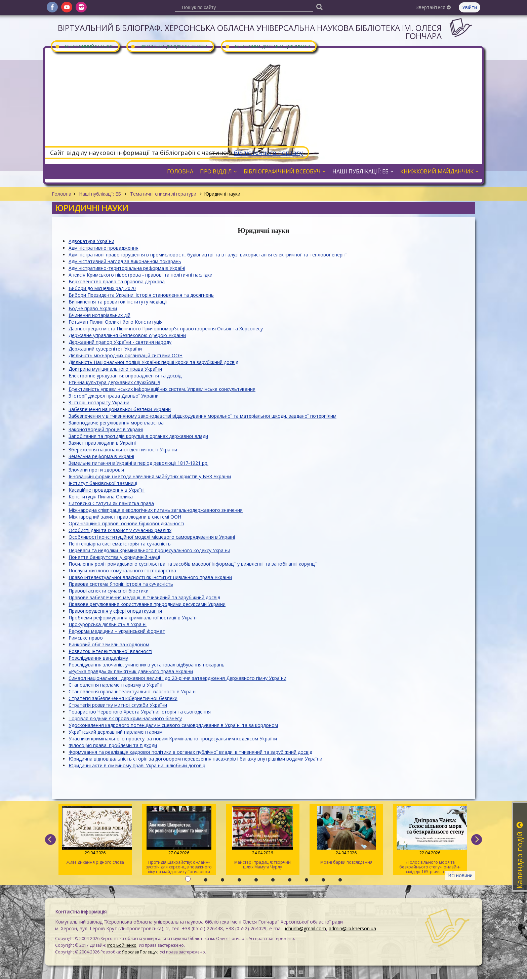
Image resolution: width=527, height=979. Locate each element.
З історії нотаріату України (99, 402)
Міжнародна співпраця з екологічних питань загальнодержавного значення (156, 510)
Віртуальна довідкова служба (169, 46)
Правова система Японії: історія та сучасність (121, 584)
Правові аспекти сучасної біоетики (109, 590)
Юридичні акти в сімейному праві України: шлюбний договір (137, 765)
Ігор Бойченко (121, 945)
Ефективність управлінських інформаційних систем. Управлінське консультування (162, 389)
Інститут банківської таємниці (103, 483)
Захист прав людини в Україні (102, 443)
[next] (476, 839)
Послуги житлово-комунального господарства (122, 570)
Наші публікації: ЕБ (100, 194)
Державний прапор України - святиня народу (120, 342)
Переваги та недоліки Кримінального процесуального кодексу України (149, 550)
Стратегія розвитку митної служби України (118, 705)
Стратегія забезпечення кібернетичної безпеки (123, 698)
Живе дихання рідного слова (95, 835)
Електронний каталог (84, 46)
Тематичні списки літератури (163, 194)
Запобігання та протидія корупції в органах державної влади (138, 436)
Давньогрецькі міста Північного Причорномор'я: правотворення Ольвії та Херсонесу (166, 328)
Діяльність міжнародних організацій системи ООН (126, 355)
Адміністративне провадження (103, 248)
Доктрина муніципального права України (115, 369)
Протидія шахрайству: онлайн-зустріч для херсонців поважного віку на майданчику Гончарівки (179, 840)
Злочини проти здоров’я (96, 469)
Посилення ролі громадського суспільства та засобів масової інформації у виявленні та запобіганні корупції (193, 564)
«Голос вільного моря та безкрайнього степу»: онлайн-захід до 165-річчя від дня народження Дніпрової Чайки (430, 840)
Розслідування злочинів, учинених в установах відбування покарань (147, 664)
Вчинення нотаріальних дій (99, 315)
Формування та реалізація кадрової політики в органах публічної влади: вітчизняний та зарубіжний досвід (190, 752)
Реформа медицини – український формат (117, 631)
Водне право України (93, 308)
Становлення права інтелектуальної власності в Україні (133, 691)
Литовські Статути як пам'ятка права (111, 503)
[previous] (50, 839)
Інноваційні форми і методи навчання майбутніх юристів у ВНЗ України (150, 476)
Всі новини (460, 875)
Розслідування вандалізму (98, 658)
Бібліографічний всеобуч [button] (285, 171)
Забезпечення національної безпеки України (120, 409)
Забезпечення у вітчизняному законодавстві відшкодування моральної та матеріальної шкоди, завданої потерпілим (202, 416)
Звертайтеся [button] (433, 7)
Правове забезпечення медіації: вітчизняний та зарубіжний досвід (144, 597)
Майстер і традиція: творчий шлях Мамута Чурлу (262, 838)
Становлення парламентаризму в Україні (115, 685)
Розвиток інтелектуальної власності (110, 651)
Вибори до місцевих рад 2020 (102, 288)
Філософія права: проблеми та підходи (113, 745)
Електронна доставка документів (267, 46)
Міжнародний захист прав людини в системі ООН (125, 517)
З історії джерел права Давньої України (114, 396)
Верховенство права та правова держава (117, 281)
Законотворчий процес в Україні (106, 429)
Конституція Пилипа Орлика (101, 496)
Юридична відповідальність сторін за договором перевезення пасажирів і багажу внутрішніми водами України (195, 759)
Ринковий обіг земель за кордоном (109, 644)
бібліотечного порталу (268, 153)
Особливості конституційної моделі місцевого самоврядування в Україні (152, 537)
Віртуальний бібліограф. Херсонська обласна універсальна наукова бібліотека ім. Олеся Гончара (250, 31)
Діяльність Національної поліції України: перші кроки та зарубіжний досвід (153, 362)
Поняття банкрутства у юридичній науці (114, 557)
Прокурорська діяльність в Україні (108, 624)
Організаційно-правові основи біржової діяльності (126, 523)
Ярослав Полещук (140, 952)
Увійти (469, 7)
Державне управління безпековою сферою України (127, 335)
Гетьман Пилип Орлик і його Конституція (116, 322)
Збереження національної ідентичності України (123, 449)
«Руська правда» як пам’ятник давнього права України (131, 671)
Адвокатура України (91, 241)
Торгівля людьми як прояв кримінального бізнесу (125, 718)
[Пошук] (319, 6)
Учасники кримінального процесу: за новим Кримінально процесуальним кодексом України (173, 738)
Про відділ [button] (218, 171)
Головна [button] (180, 171)
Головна (61, 194)
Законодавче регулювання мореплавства (116, 422)
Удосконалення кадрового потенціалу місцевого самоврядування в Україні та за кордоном (173, 725)
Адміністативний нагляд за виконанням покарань (125, 261)
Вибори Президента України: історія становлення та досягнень (141, 295)
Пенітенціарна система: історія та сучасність (120, 543)
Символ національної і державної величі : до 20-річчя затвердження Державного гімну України (177, 678)
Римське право (86, 638)
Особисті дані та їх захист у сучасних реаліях (120, 530)
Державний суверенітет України (105, 348)
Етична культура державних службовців (114, 382)
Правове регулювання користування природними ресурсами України (147, 604)
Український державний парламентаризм (116, 732)
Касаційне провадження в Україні (107, 490)
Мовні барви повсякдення (346, 835)
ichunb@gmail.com (305, 928)
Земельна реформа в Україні (101, 456)
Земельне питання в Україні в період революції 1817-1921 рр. (138, 463)
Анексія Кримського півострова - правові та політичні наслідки (140, 275)
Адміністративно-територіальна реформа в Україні (127, 268)
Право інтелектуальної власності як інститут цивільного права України (150, 577)
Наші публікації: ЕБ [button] (363, 171)
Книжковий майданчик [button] (439, 171)
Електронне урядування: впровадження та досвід (125, 375)
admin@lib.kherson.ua (352, 928)
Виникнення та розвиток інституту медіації (118, 301)
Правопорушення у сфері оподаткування (115, 611)
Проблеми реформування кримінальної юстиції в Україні (133, 617)
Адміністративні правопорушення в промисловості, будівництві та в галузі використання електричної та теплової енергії (208, 254)
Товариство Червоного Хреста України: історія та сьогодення (140, 711)
